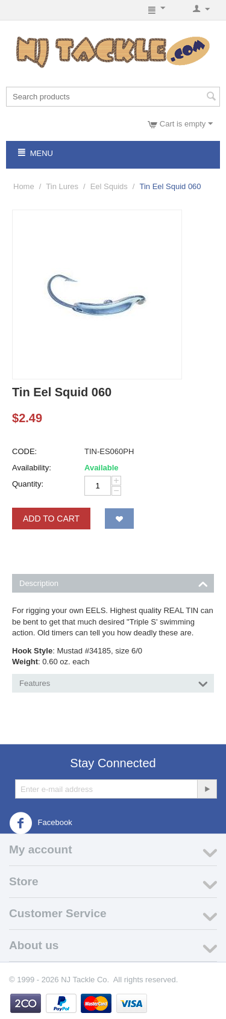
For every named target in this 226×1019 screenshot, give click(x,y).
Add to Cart (51, 518)
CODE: (24, 451)
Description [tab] (113, 582)
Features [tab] (113, 682)
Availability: (31, 467)
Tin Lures (62, 186)
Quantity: (27, 483)
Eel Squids (109, 186)
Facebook (40, 823)
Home (23, 186)
